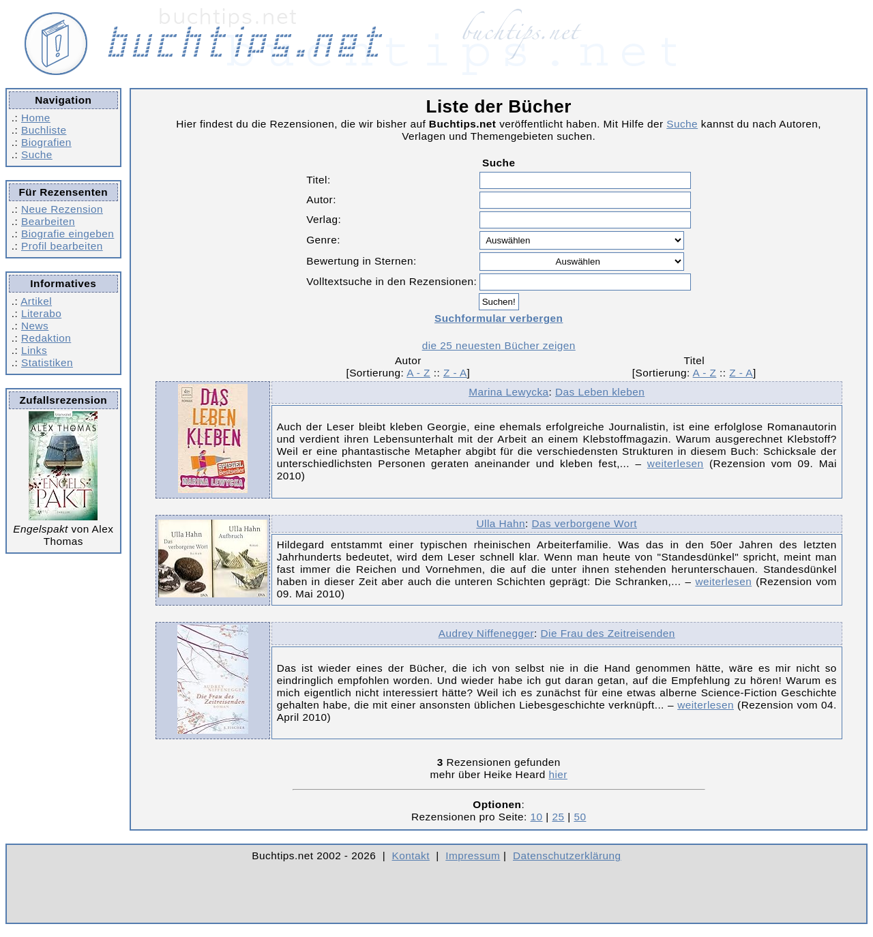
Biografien (46, 142)
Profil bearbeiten (62, 246)
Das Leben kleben (600, 392)
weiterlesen (675, 463)
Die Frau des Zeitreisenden (608, 633)
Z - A (455, 372)
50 (580, 816)
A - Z (418, 372)
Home (35, 117)
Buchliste (43, 130)
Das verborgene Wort (584, 523)
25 (558, 816)
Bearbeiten (48, 221)
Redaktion (46, 338)
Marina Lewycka (508, 392)
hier (557, 774)
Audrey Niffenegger (486, 633)
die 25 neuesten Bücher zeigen (499, 345)
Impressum (472, 855)
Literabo (41, 313)
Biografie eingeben (67, 233)
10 (537, 816)
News (34, 325)
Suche (37, 154)
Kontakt (411, 855)
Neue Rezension (62, 209)
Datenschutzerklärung (567, 855)
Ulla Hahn (500, 523)
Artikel (36, 301)
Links (34, 350)
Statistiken (47, 362)
